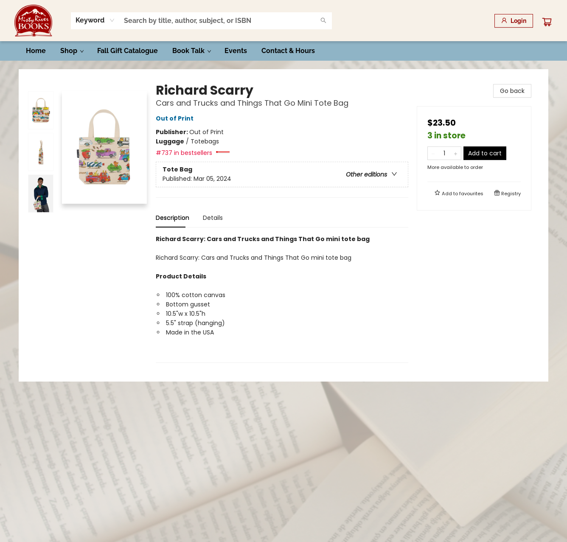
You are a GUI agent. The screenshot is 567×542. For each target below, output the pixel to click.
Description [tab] (172, 217)
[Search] (323, 20)
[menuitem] (36, 51)
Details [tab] (213, 217)
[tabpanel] (282, 298)
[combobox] (95, 20)
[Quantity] (444, 153)
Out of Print (176, 118)
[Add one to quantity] (455, 153)
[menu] (283, 51)
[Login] (513, 21)
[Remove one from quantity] (433, 153)
